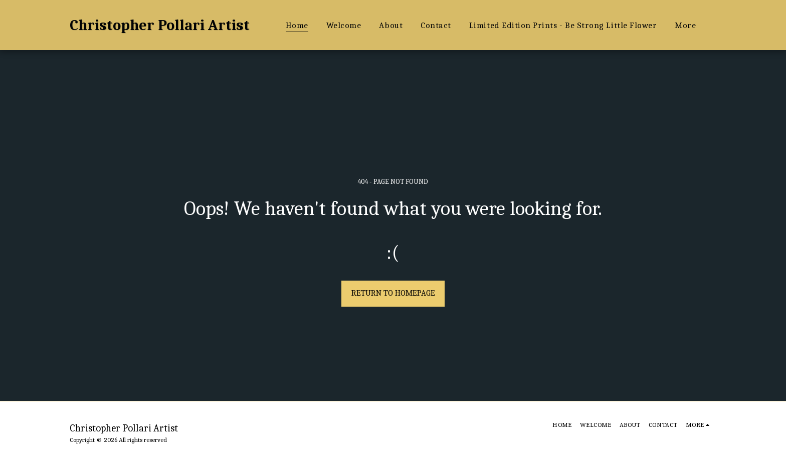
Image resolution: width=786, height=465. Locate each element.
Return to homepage (393, 293)
